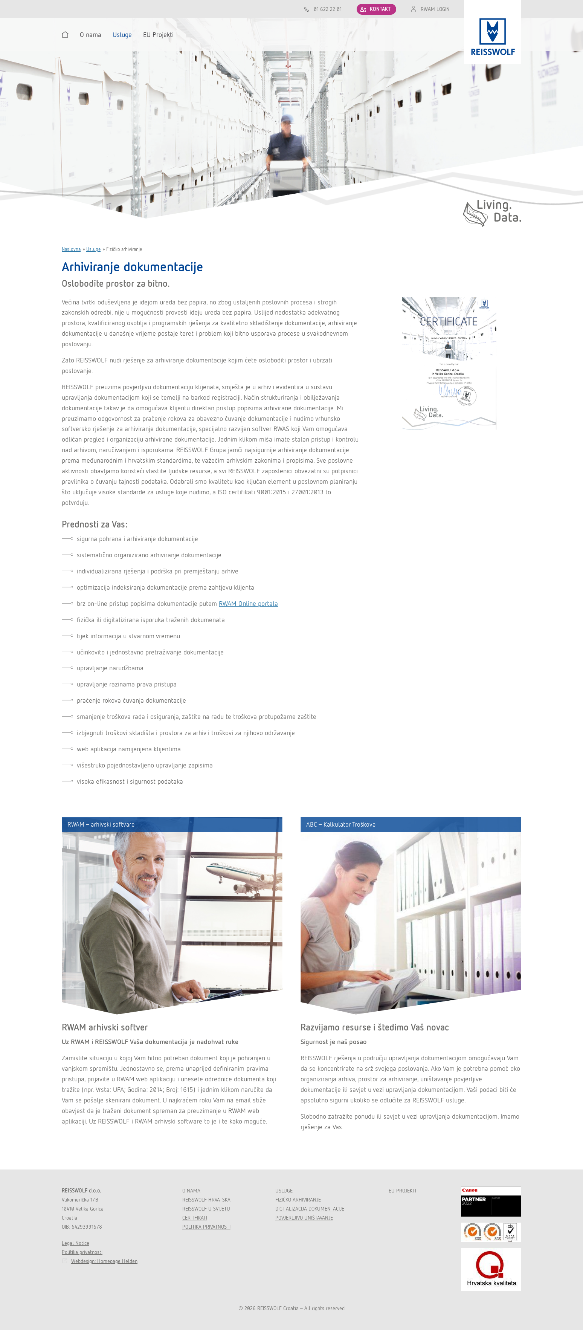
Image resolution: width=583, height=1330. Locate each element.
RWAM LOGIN (435, 9)
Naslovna (71, 249)
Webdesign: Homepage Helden (104, 1261)
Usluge (93, 249)
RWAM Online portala (248, 603)
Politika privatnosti (82, 1252)
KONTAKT (380, 9)
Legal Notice (75, 1243)
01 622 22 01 (328, 9)
